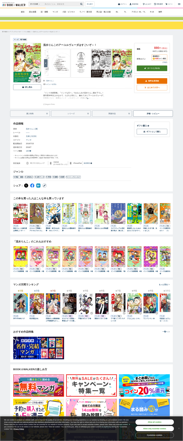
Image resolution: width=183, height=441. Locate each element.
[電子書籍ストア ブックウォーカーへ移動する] (11, 36)
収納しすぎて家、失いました (150, 234)
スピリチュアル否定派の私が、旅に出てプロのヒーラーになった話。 (118, 234)
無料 (160, 12)
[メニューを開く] (179, 4)
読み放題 (32, 12)
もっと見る (164, 289)
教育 (62, 181)
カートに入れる (152, 73)
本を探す (90, 4)
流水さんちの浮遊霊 (101, 233)
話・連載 (44, 12)
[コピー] (44, 190)
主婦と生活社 (31, 141)
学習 (48, 181)
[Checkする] (39, 85)
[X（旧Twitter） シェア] (26, 190)
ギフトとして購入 (152, 136)
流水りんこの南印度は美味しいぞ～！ (20, 234)
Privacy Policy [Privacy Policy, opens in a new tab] (19, 429)
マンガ (55, 12)
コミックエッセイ (73, 181)
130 (28, 155)
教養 (55, 181)
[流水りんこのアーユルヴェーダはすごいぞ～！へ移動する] (46, 36)
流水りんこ (50, 85)
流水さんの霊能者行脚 (69, 234)
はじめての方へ (152, 92)
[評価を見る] (49, 88)
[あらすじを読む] (87, 100)
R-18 (152, 12)
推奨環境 (88, 168)
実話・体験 (18, 181)
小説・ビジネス (68, 12)
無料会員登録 (152, 85)
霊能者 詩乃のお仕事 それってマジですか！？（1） (52, 234)
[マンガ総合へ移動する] (27, 36)
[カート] (169, 4)
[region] (91, 428)
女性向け (29, 181)
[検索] (81, 4)
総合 (23, 12)
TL (125, 12)
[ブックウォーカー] (13, 4)
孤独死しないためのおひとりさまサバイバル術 (134, 234)
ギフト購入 (143, 130)
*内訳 (165, 67)
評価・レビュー (153, 118)
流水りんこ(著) (32, 133)
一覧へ (166, 336)
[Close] (179, 428)
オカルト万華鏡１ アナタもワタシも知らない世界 (36, 234)
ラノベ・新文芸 (85, 12)
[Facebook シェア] (32, 190)
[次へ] (46, 68)
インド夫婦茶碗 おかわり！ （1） (167, 234)
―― (27, 137)
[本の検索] (35, 4)
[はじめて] (147, 4)
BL (117, 12)
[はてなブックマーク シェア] (38, 190)
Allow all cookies (154, 422)
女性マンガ (39, 181)
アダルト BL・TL (139, 12)
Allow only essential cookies (154, 429)
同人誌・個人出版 (103, 12)
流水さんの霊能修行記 (85, 234)
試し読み (27, 92)
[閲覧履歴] (158, 4)
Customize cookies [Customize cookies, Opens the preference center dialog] (154, 435)
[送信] (81, 4)
